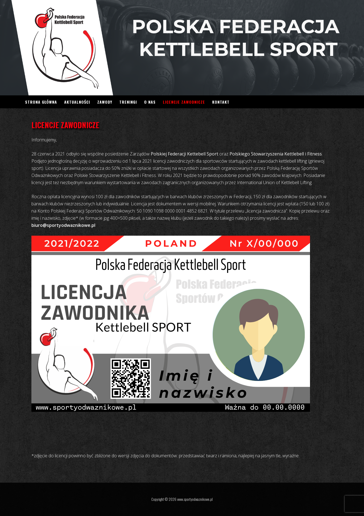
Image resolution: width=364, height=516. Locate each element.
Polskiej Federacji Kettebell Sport (184, 154)
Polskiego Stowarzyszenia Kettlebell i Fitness (276, 154)
